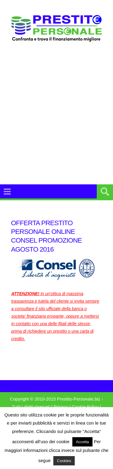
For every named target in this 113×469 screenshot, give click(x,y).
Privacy (61, 406)
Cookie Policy (85, 406)
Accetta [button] (82, 442)
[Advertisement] (56, 120)
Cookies (64, 460)
